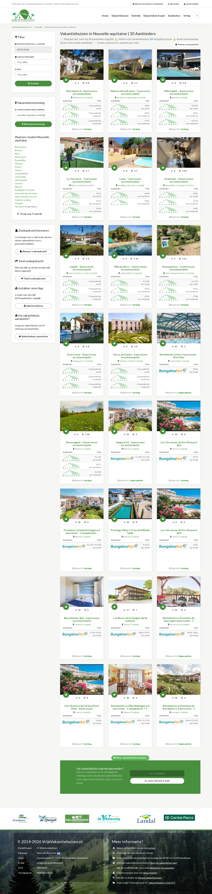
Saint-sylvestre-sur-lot (26, 196)
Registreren (191, 4)
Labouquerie (21, 180)
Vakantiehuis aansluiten (33, 336)
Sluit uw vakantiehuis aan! (163, 862)
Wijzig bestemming (33, 124)
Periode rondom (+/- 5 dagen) (30, 44)
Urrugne (19, 203)
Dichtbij (136, 15)
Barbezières (21, 147)
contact (151, 847)
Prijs (18, 69)
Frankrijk (38, 27)
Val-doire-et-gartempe (26, 206)
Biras (17, 153)
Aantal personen (24, 57)
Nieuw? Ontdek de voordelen (148, 4)
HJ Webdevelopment (48, 847)
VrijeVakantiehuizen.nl (21, 27)
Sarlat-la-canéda (23, 199)
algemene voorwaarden (162, 867)
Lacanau (19, 183)
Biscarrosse (21, 156)
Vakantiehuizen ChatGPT (162, 882)
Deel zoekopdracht (33, 278)
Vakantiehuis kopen (154, 15)
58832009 (42, 867)
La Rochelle (21, 176)
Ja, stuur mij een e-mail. (157, 780)
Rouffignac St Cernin (25, 190)
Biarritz (18, 150)
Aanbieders (174, 15)
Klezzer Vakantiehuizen (150, 877)
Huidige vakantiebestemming (30, 110)
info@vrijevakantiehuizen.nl (51, 862)
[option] (16, 814)
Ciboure (19, 163)
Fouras (18, 166)
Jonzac (18, 170)
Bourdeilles (20, 160)
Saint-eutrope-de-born (27, 193)
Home (105, 15)
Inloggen (173, 4)
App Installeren (33, 305)
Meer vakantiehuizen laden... (130, 757)
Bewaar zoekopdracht (33, 251)
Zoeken (33, 83)
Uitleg (187, 15)
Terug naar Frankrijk (29, 213)
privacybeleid (150, 872)
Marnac (19, 186)
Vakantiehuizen (120, 15)
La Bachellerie (22, 173)
